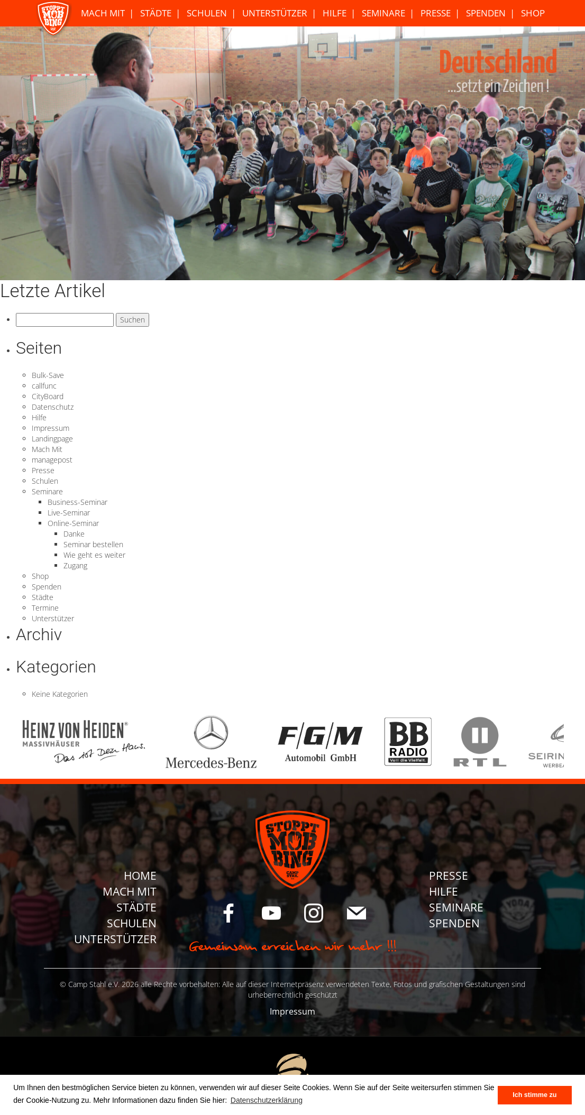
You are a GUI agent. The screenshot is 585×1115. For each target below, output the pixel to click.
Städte (155, 13)
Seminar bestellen (93, 544)
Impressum (50, 428)
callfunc (44, 386)
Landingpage (52, 439)
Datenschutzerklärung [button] (267, 1100)
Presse (436, 13)
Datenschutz (53, 407)
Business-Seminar (77, 502)
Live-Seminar (69, 513)
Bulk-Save (48, 375)
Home (140, 875)
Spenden (486, 13)
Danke (74, 534)
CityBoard (47, 396)
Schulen (207, 13)
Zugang (75, 565)
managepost (52, 460)
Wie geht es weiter (94, 555)
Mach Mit (103, 13)
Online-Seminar (73, 523)
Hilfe (334, 13)
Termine (45, 608)
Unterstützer (274, 13)
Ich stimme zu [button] (534, 1095)
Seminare (383, 13)
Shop (533, 13)
